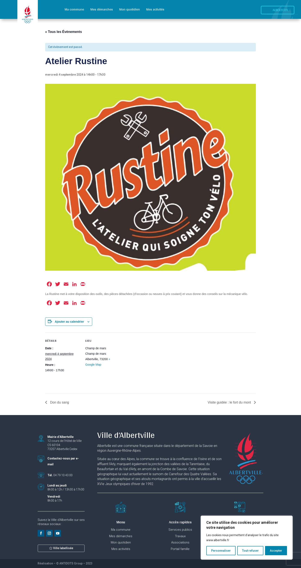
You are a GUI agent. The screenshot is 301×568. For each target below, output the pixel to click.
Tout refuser (250, 550)
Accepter (276, 550)
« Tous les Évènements (63, 32)
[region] (247, 538)
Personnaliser (221, 550)
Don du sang (59, 402)
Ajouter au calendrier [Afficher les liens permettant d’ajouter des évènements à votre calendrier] (69, 321)
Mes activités (155, 9)
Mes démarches (101, 9)
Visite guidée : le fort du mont (230, 402)
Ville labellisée (63, 551)
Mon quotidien (129, 9)
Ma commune (74, 9)
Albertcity (280, 10)
